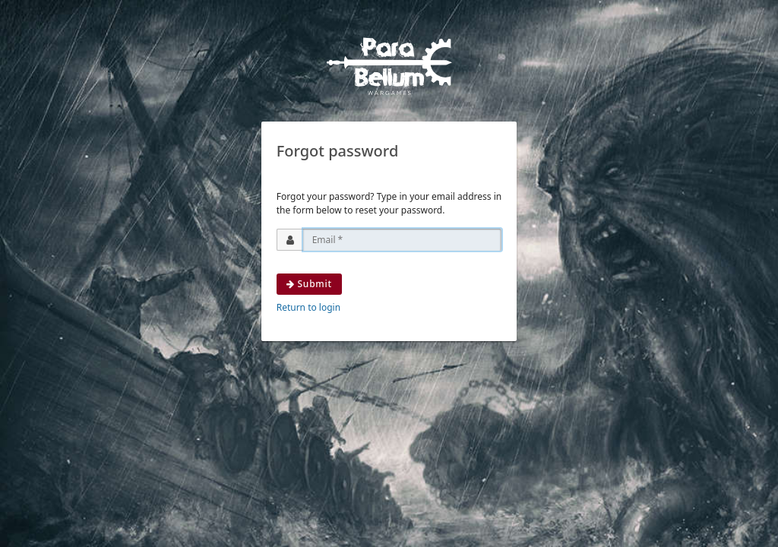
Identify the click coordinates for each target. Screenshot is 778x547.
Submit (309, 283)
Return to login (308, 307)
